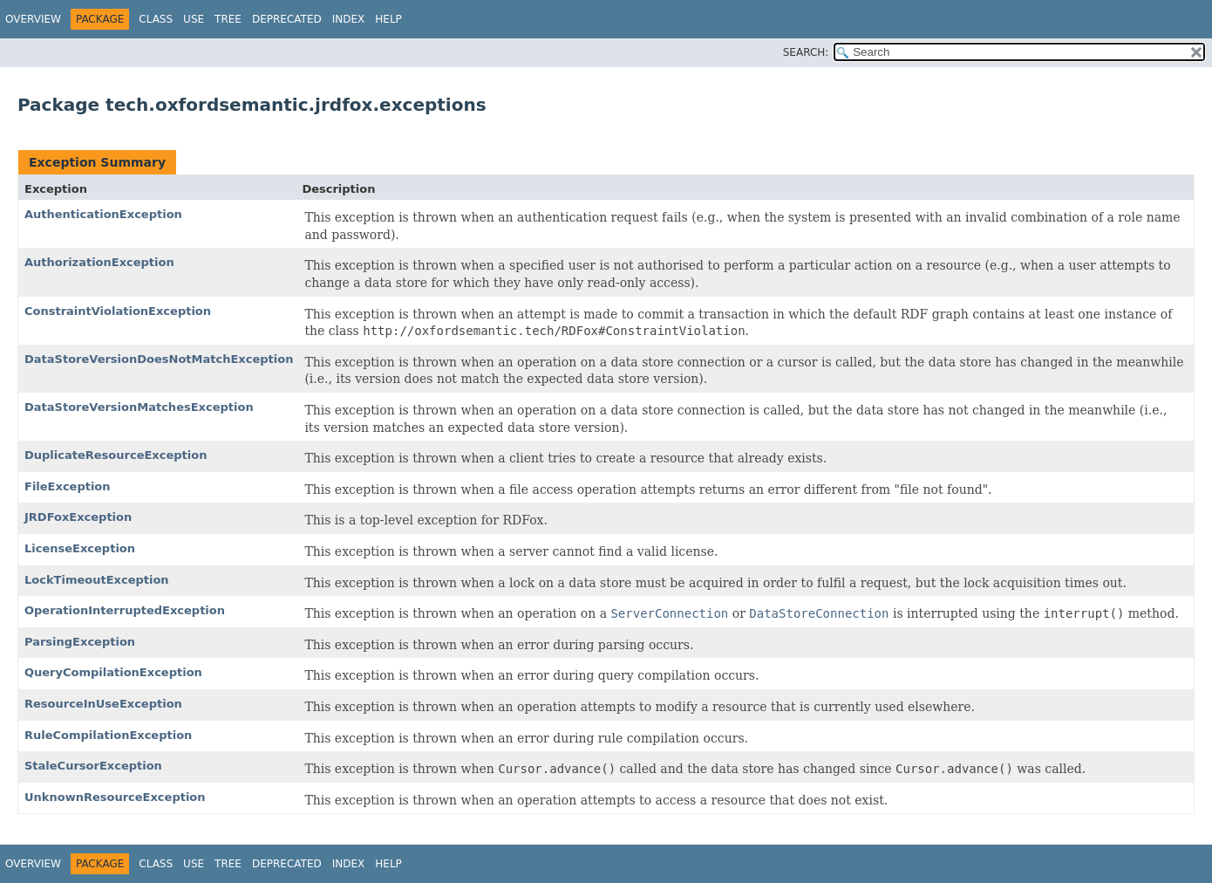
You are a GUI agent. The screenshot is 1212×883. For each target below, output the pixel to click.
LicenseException (79, 548)
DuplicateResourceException (115, 455)
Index (348, 19)
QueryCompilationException (113, 672)
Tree (228, 19)
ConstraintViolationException (117, 311)
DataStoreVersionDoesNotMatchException (158, 359)
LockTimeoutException (96, 579)
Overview (33, 19)
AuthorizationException (99, 262)
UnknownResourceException (115, 797)
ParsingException (79, 641)
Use (193, 19)
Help (388, 19)
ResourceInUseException (103, 703)
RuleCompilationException (108, 735)
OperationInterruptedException (124, 610)
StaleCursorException (93, 765)
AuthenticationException (103, 214)
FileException (67, 486)
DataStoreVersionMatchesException (139, 407)
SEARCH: (806, 52)
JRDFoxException (78, 517)
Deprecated (287, 19)
